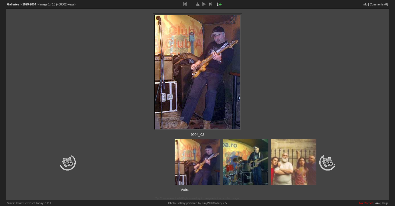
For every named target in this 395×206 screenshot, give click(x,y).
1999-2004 (29, 4)
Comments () (379, 4)
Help (385, 203)
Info (365, 4)
